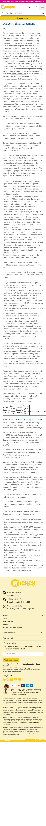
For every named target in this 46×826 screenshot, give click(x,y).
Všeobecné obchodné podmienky (34, 691)
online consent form (18, 74)
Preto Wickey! (8, 622)
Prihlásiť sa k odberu (11, 660)
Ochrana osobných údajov (18, 691)
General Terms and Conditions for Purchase (23, 692)
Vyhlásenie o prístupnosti (12, 628)
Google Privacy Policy (28, 664)
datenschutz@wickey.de (13, 457)
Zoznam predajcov (22, 694)
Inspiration (6, 625)
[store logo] (8, 7)
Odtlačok (38, 689)
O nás (5, 619)
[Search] (43, 13)
